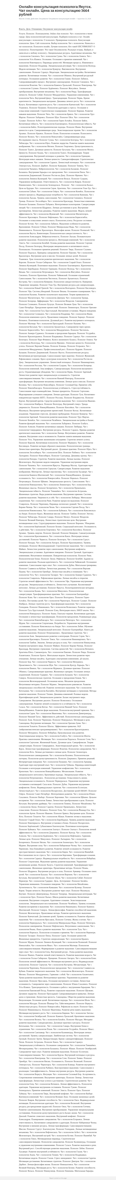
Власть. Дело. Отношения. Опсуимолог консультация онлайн (45, 29)
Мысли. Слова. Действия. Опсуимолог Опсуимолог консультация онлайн (47, 19)
